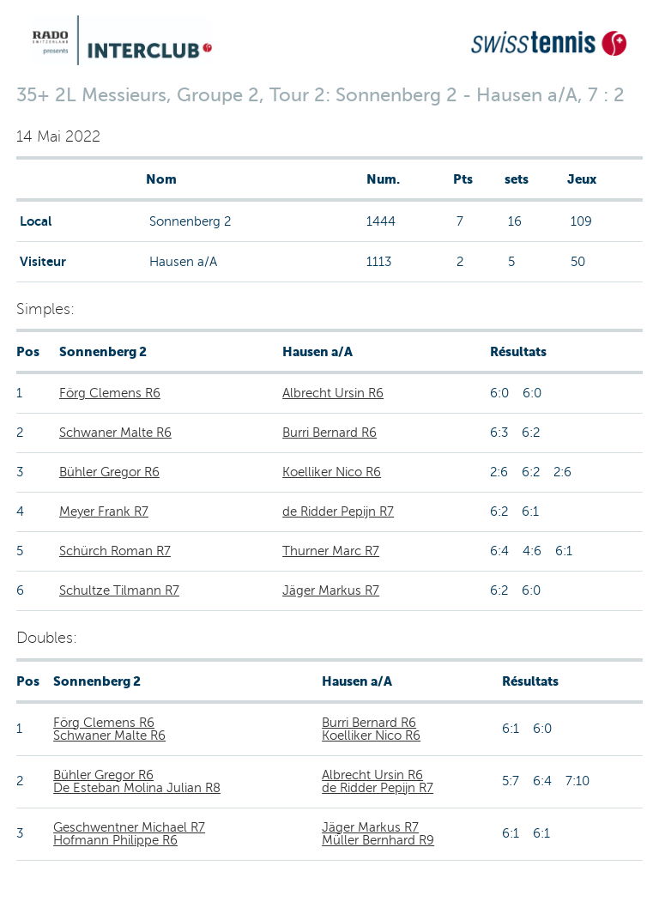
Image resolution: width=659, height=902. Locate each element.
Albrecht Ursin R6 (333, 393)
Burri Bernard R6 (329, 432)
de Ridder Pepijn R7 (338, 511)
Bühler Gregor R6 (109, 472)
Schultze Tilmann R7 (119, 590)
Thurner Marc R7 (330, 551)
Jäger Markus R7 (330, 590)
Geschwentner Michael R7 (129, 827)
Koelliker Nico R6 (331, 472)
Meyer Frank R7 (103, 511)
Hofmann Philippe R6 (115, 840)
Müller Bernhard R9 (378, 840)
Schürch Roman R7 (115, 551)
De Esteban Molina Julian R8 (137, 788)
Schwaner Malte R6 (115, 432)
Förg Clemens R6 (109, 393)
